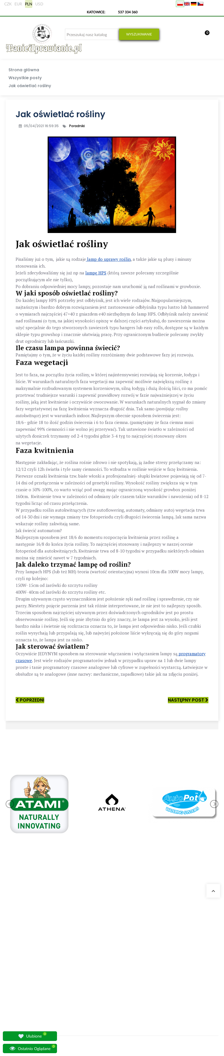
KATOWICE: (96, 12)
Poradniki (77, 125)
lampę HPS (95, 273)
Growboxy (108, 956)
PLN (28, 3)
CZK (8, 3)
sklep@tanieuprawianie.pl (28, 966)
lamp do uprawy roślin (108, 259)
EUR (18, 3)
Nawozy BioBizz (112, 1004)
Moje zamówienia (151, 929)
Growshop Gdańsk (78, 949)
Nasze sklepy (73, 929)
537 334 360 (128, 12)
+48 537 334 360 (27, 952)
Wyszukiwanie (139, 34)
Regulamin (145, 983)
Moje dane (145, 935)
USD (39, 3)
